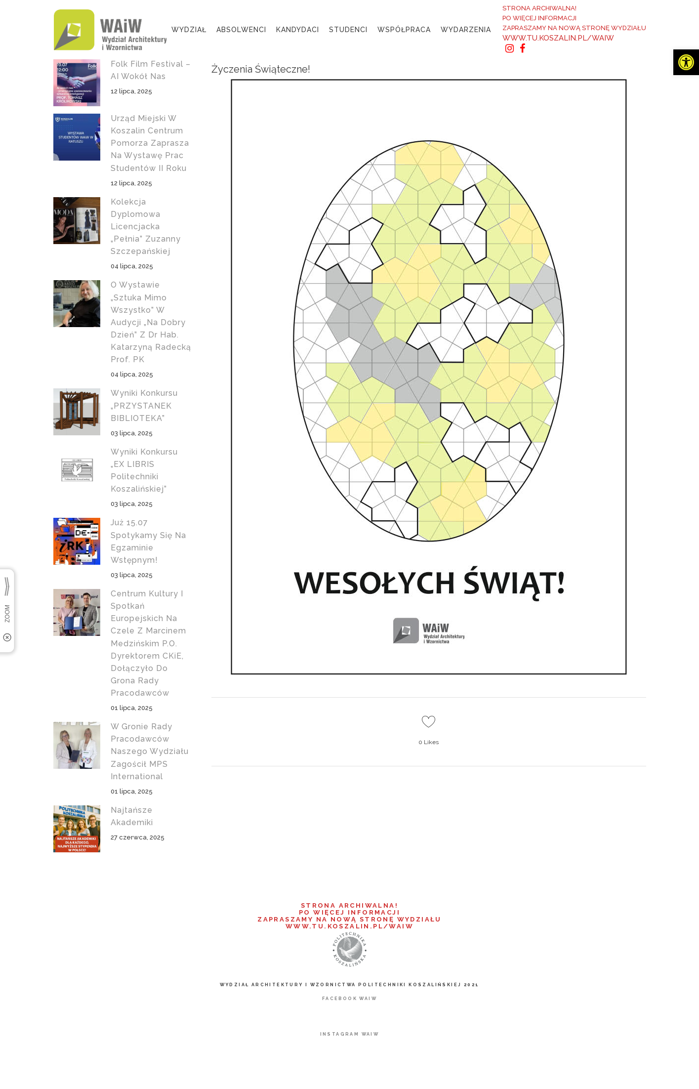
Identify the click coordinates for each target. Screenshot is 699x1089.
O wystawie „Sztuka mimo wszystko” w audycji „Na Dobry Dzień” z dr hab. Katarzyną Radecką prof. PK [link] (151, 322)
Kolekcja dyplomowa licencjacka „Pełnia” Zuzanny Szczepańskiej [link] (146, 226)
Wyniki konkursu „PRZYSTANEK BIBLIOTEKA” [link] (144, 405)
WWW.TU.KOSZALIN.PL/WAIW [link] (558, 38)
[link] (686, 62)
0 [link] (428, 742)
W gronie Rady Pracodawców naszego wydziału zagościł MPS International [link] (150, 751)
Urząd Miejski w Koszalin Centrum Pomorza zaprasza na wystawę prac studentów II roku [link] (150, 143)
